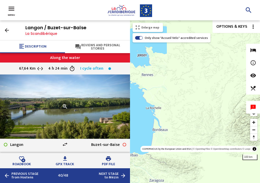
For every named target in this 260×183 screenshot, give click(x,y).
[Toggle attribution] (254, 149)
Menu (11, 11)
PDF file (108, 163)
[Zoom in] (253, 122)
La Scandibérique (41, 33)
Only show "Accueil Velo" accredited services (176, 38)
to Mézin (109, 175)
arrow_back (7, 30)
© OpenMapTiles (201, 149)
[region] (195, 101)
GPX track (65, 163)
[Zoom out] (253, 129)
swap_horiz (65, 144)
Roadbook (21, 163)
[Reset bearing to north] (253, 137)
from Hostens (24, 175)
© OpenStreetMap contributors (226, 149)
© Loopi (246, 149)
